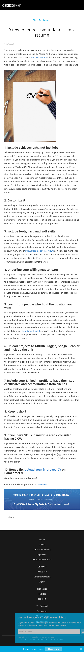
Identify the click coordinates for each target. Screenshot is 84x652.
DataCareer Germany (42, 559)
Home (42, 539)
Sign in (42, 582)
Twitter (44, 611)
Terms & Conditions (42, 549)
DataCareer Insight (31, 331)
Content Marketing (42, 577)
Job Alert (42, 599)
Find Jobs (42, 594)
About (42, 544)
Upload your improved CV (42, 470)
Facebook (44, 606)
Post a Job (42, 572)
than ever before (39, 57)
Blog (35, 20)
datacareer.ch (43, 484)
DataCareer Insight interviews (39, 251)
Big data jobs (45, 20)
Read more (53, 649)
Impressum (42, 554)
